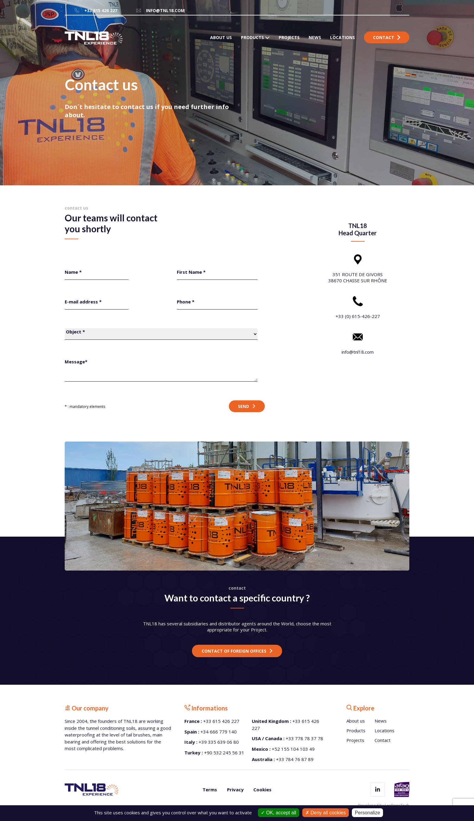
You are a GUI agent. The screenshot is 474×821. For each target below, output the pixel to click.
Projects (355, 740)
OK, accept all (278, 812)
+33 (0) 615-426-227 (358, 316)
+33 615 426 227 (95, 10)
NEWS (315, 37)
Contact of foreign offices (234, 651)
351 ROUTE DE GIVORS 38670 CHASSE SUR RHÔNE (357, 277)
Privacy (235, 789)
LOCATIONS (342, 37)
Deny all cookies (325, 812)
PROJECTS (289, 37)
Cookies (262, 789)
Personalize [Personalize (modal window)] (367, 812)
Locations (384, 730)
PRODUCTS (255, 37)
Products (355, 730)
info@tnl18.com (160, 10)
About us (355, 721)
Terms (210, 789)
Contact (386, 37)
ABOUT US (221, 37)
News (381, 721)
